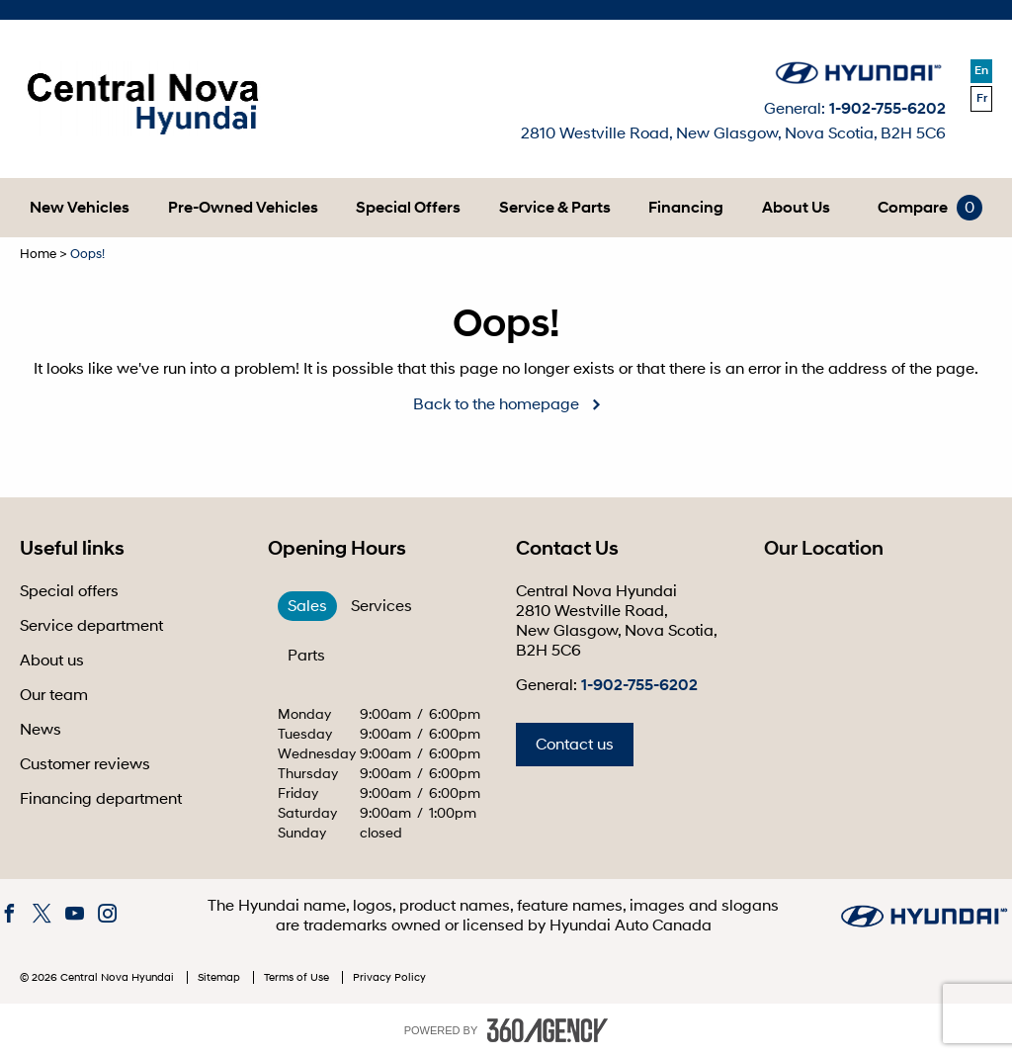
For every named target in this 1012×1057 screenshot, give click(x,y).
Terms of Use (298, 977)
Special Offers (408, 208)
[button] (79, 208)
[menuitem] (79, 207)
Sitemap (220, 977)
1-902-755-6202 (887, 109)
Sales (307, 606)
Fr (981, 98)
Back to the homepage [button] (496, 404)
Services (381, 606)
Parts (306, 655)
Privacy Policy (389, 977)
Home (38, 254)
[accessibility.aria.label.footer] (547, 1030)
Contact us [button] (575, 744)
